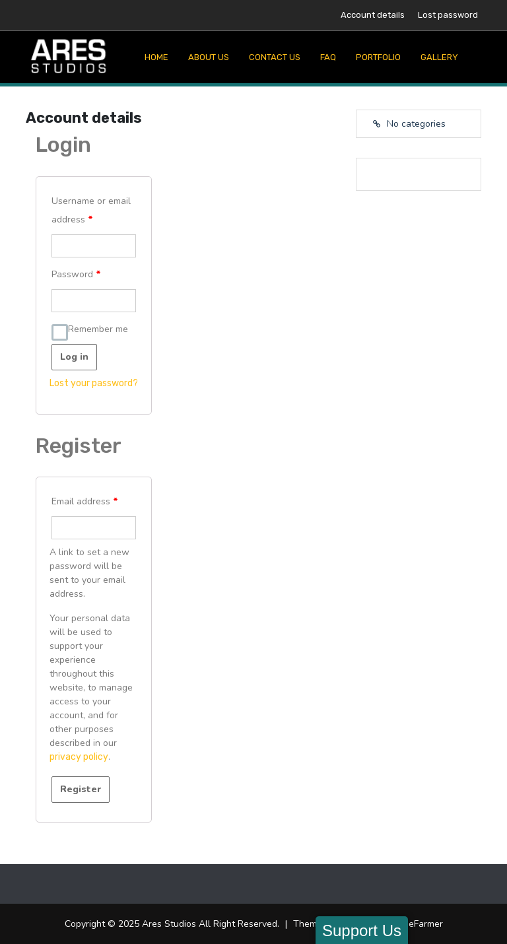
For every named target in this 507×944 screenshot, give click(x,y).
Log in (74, 357)
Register (80, 789)
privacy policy (79, 756)
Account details (373, 15)
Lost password (448, 15)
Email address (84, 501)
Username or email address (91, 210)
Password (76, 274)
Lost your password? (94, 383)
